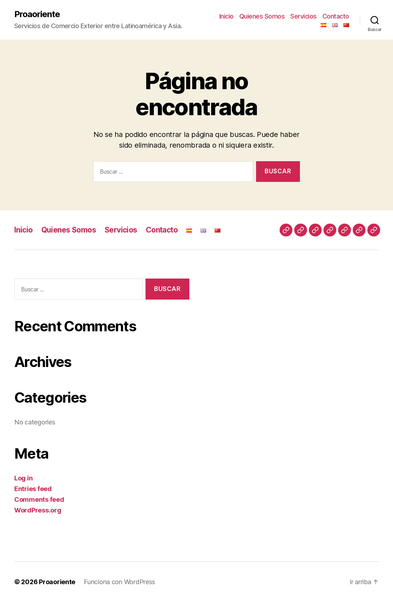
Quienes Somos (262, 16)
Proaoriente (37, 14)
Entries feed (33, 489)
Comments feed (39, 499)
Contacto (335, 16)
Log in (23, 478)
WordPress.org (37, 510)
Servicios (303, 16)
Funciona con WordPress (119, 582)
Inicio (226, 16)
